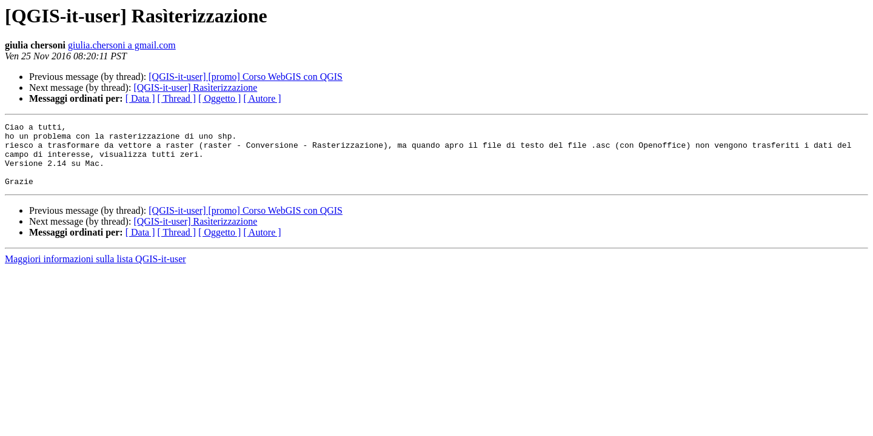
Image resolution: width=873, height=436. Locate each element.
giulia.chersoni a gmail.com (122, 45)
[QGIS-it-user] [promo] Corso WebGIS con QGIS (246, 76)
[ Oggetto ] (219, 98)
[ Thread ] (177, 98)
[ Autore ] (262, 98)
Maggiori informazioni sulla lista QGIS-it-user (95, 271)
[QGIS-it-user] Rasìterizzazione (195, 87)
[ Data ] (140, 98)
